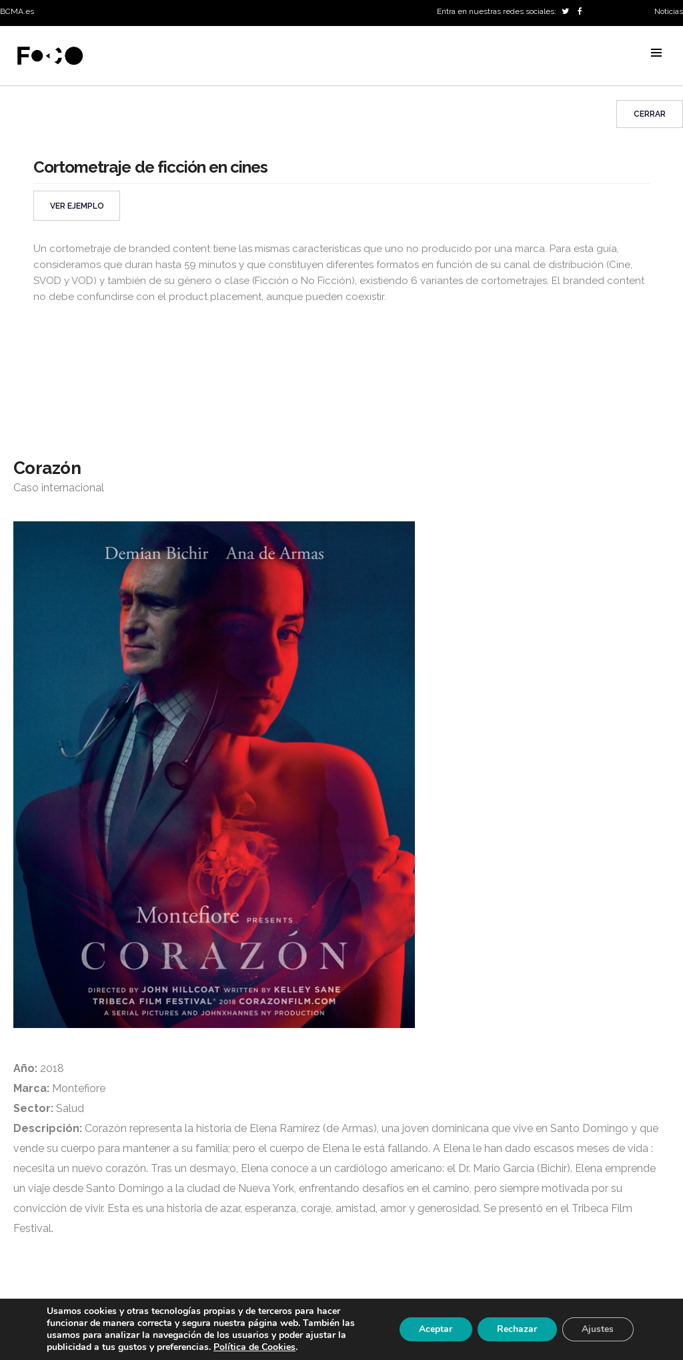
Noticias (668, 11)
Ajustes (598, 1329)
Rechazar (516, 1329)
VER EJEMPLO (77, 206)
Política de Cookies (254, 1347)
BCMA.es (17, 11)
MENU (656, 52)
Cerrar (650, 114)
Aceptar (434, 1329)
